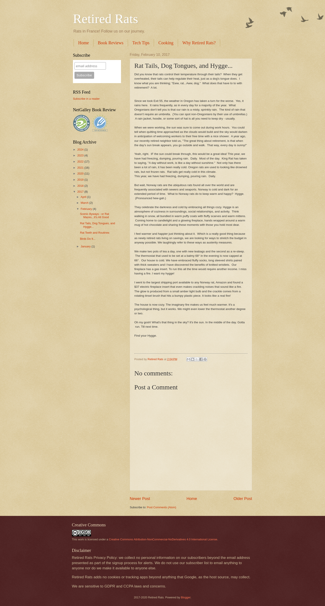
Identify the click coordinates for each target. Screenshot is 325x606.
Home (83, 42)
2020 (80, 173)
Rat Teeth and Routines (94, 232)
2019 (80, 179)
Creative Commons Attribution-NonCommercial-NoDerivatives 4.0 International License (163, 539)
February (87, 209)
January (86, 246)
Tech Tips (140, 42)
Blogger (185, 597)
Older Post (242, 498)
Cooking (165, 42)
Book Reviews (110, 42)
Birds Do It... (87, 238)
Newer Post (140, 498)
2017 (80, 191)
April (84, 197)
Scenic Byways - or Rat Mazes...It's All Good (94, 215)
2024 (80, 149)
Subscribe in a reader (86, 98)
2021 (80, 167)
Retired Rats (105, 19)
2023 (80, 155)
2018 (80, 185)
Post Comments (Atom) (161, 507)
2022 (80, 161)
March (85, 202)
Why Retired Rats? (199, 42)
